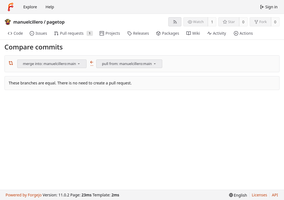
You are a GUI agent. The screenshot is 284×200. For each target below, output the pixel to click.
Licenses (259, 195)
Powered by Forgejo (24, 195)
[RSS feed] (174, 21)
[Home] (10, 7)
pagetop (56, 22)
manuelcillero (28, 22)
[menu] (79, 64)
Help (49, 6)
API (275, 195)
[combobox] (52, 63)
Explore (30, 6)
